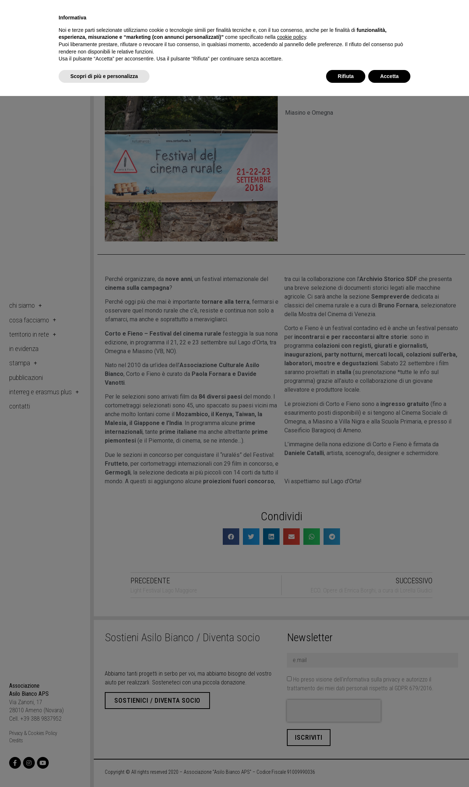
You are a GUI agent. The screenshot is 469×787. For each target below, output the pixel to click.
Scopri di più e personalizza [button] (104, 76)
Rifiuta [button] (346, 76)
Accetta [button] (389, 76)
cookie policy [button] (291, 37)
